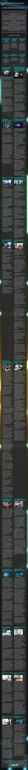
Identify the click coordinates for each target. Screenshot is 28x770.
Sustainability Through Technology (14, 39)
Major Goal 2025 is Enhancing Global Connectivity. (6, 40)
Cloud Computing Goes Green (6, 55)
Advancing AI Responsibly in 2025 (22, 39)
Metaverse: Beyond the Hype (14, 55)
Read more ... (22, 50)
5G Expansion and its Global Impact (22, 55)
